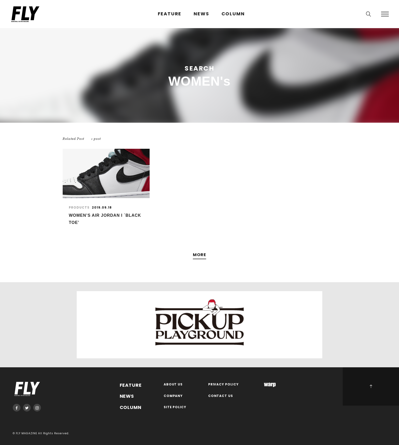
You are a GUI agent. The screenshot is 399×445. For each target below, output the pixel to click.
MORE (199, 255)
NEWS (201, 14)
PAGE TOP (371, 386)
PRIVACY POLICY (223, 384)
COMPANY (173, 396)
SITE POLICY (175, 407)
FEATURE (170, 14)
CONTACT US (220, 396)
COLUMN (233, 14)
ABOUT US (173, 384)
